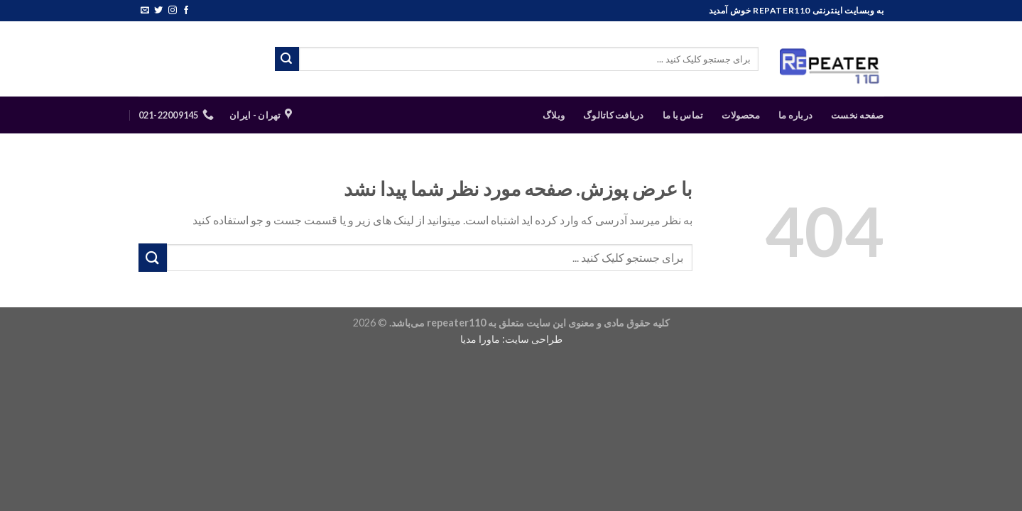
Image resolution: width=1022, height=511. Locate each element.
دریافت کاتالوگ (613, 115)
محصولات (741, 115)
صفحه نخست (857, 115)
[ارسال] (287, 59)
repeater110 (456, 323)
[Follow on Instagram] (172, 11)
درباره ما (795, 115)
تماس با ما (683, 115)
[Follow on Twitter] (158, 11)
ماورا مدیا (480, 339)
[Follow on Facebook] (186, 11)
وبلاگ (554, 115)
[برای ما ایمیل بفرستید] (145, 11)
